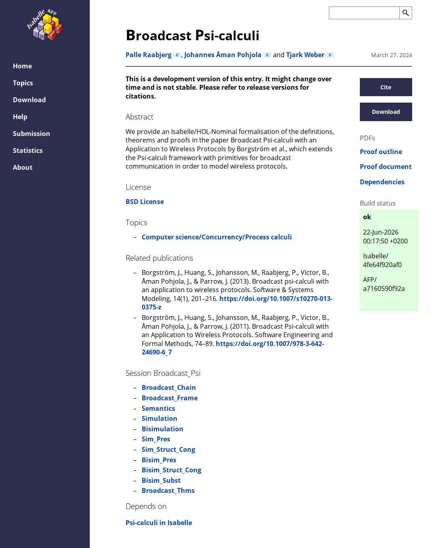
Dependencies (382, 182)
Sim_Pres (156, 439)
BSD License (145, 201)
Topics (23, 82)
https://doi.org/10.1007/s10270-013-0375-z (237, 303)
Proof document (386, 167)
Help (20, 116)
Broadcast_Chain (169, 387)
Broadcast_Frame (170, 397)
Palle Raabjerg (148, 54)
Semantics (158, 408)
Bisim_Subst (161, 480)
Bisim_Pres (159, 459)
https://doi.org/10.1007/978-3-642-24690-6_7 (233, 348)
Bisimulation (163, 428)
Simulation (160, 418)
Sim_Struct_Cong (168, 449)
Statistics (28, 150)
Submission (31, 133)
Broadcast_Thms (168, 490)
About (23, 167)
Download (29, 99)
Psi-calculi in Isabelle (159, 522)
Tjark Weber (305, 54)
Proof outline (381, 152)
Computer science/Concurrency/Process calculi (217, 237)
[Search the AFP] (364, 12)
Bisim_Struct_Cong (171, 470)
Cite (385, 87)
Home (22, 66)
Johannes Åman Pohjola (223, 54)
